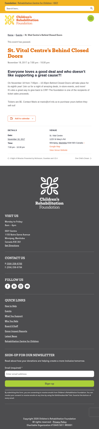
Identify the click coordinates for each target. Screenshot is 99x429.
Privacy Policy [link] (60, 422)
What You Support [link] (14, 316)
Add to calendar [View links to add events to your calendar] (22, 118)
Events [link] (19, 35)
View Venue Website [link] (58, 150)
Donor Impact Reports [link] (16, 331)
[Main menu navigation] (90, 18)
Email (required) (13, 367)
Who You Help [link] (11, 321)
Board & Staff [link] (11, 326)
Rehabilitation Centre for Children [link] (35, 3)
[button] (7, 286)
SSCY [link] (55, 3)
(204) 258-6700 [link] (14, 263)
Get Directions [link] (12, 245)
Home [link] (10, 35)
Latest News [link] (11, 336)
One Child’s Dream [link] (82, 158)
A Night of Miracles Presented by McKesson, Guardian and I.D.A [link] (33, 158)
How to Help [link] (11, 306)
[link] (10, 3)
